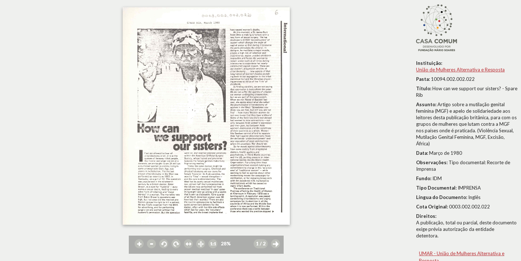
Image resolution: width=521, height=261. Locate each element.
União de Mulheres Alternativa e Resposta (460, 69)
